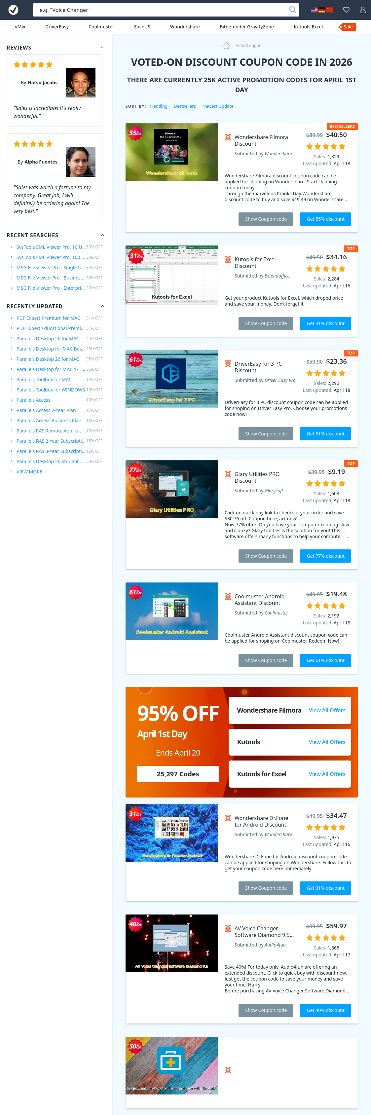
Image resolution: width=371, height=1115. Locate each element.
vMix (20, 26)
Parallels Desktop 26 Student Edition (59, 461)
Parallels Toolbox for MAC (59, 379)
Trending (158, 106)
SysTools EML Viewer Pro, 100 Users (59, 257)
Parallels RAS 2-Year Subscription (59, 441)
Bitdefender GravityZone (247, 26)
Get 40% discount (326, 1010)
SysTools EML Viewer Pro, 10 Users (59, 247)
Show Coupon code (266, 219)
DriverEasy (57, 26)
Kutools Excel (308, 26)
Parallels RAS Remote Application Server (59, 430)
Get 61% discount (326, 433)
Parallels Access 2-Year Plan (59, 410)
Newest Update (218, 106)
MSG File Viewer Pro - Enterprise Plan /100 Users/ (59, 288)
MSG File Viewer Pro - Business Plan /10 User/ (59, 278)
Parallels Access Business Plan (59, 420)
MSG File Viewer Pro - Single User (59, 267)
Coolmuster (101, 26)
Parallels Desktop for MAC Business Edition (59, 349)
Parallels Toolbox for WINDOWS (59, 390)
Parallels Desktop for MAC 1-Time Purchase (59, 369)
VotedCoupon (248, 45)
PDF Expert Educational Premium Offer (59, 328)
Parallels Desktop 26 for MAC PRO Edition (59, 338)
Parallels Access (59, 400)
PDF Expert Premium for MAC (59, 318)
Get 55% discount (326, 219)
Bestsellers (185, 106)
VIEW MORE (29, 471)
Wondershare (185, 26)
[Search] (292, 10)
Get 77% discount (326, 556)
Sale (348, 26)
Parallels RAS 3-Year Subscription (59, 451)
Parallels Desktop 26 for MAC (59, 359)
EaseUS (142, 26)
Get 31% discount (326, 323)
